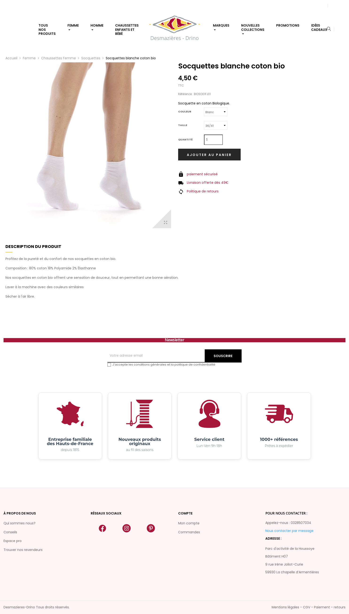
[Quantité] (213, 140)
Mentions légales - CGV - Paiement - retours (308, 607)
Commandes (189, 532)
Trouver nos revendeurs (23, 549)
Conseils (10, 532)
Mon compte (189, 523)
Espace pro (13, 540)
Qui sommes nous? (19, 523)
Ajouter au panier (209, 154)
